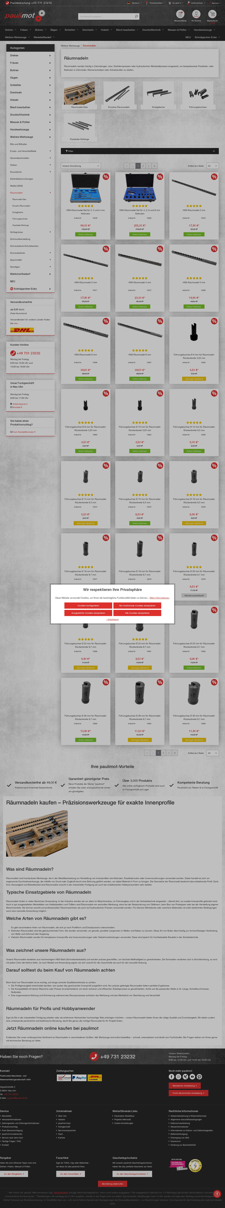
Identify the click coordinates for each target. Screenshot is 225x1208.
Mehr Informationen (159, 597)
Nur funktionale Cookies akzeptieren (137, 605)
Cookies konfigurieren (88, 605)
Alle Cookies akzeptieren (137, 613)
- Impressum (112, 619)
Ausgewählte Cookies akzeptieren (88, 613)
